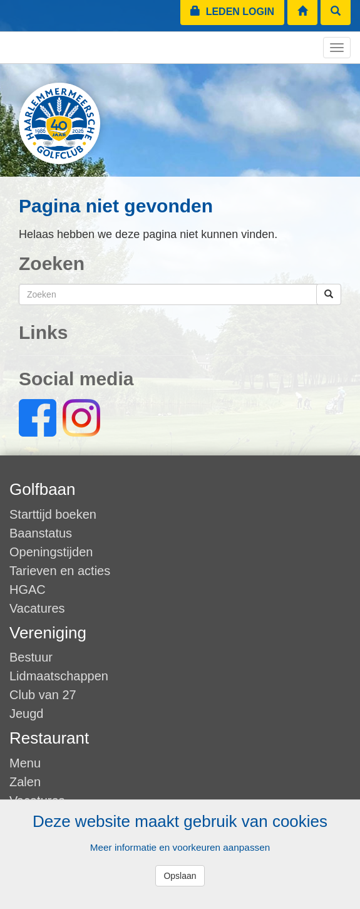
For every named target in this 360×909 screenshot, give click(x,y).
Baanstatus (40, 533)
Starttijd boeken (52, 514)
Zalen (25, 782)
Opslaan (179, 876)
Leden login (232, 11)
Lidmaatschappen (58, 676)
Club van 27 (42, 695)
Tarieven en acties (59, 571)
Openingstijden (51, 552)
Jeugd (26, 713)
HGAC (27, 589)
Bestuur (31, 657)
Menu (25, 763)
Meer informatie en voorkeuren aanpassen (180, 847)
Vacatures (37, 608)
